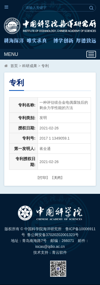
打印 (42, 178)
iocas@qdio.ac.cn (50, 246)
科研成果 (29, 66)
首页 (14, 66)
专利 (45, 66)
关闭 (57, 178)
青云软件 (59, 252)
